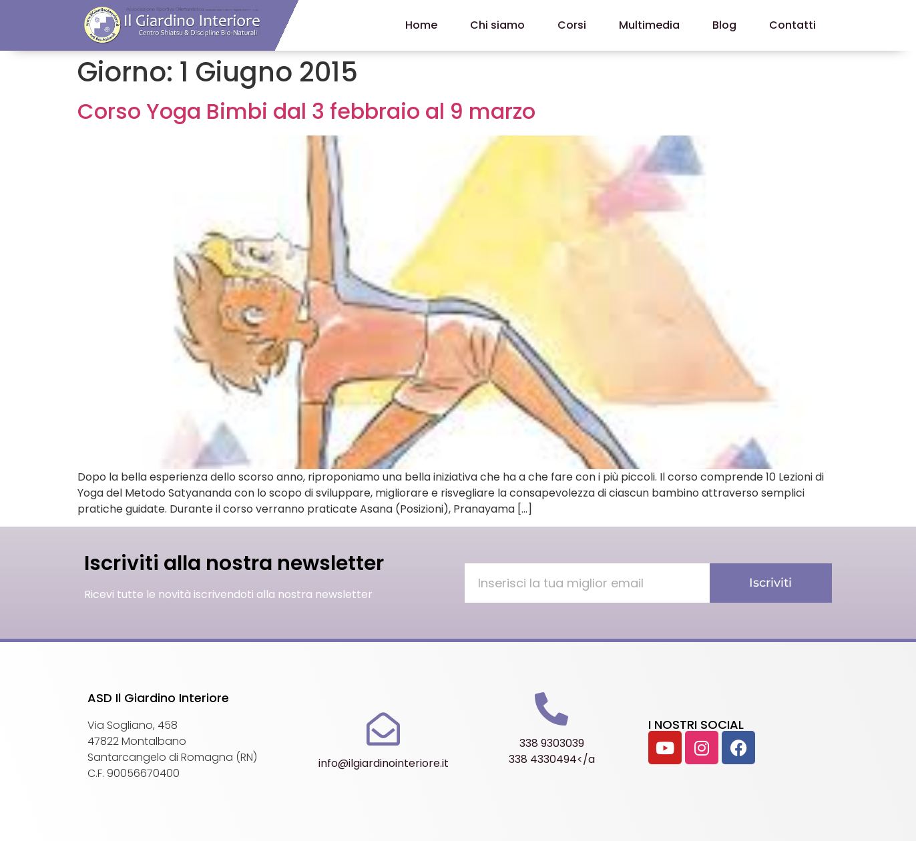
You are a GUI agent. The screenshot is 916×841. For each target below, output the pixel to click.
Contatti (792, 25)
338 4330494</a (552, 759)
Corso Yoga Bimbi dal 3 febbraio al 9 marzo (306, 111)
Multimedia (649, 25)
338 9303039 (551, 743)
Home (421, 25)
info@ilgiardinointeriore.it (383, 763)
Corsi (571, 25)
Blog (724, 25)
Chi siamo (497, 25)
